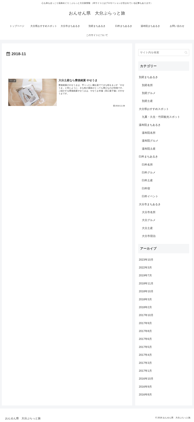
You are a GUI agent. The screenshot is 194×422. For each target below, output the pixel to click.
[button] (186, 52)
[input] (163, 52)
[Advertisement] (67, 66)
